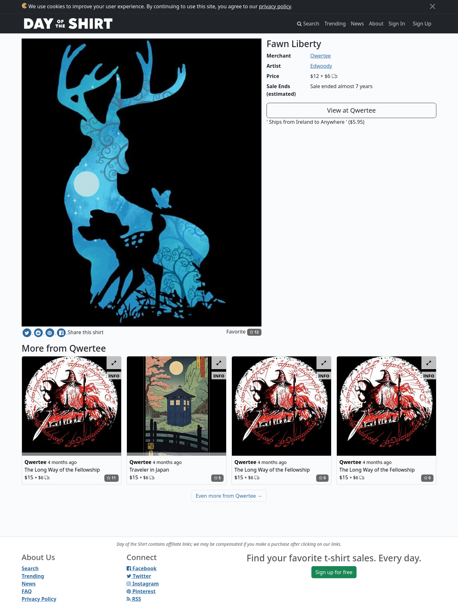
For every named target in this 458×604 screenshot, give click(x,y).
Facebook (141, 568)
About (376, 23)
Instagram (143, 583)
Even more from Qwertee (229, 495)
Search (30, 568)
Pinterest (141, 591)
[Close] (432, 6)
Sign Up (422, 23)
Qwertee (320, 55)
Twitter (139, 575)
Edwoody (321, 65)
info (114, 375)
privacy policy (275, 6)
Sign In (397, 23)
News (357, 23)
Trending (335, 23)
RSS (134, 598)
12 (254, 332)
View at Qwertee (351, 110)
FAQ (27, 591)
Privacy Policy (39, 598)
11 (111, 478)
